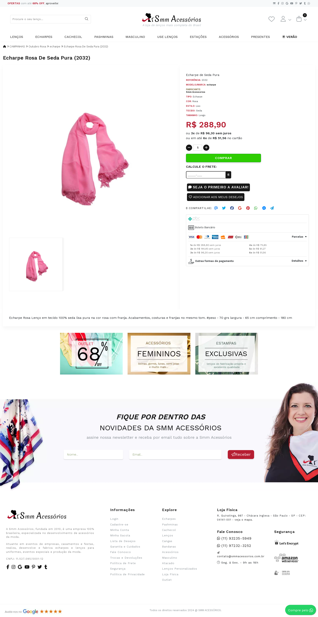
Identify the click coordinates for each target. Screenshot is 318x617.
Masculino (135, 37)
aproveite (52, 3)
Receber (241, 454)
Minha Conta (119, 530)
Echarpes (43, 37)
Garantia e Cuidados (125, 546)
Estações (198, 37)
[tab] (247, 219)
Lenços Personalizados (179, 568)
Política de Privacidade (127, 574)
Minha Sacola (120, 535)
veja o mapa (243, 519)
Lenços (16, 37)
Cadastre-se (119, 524)
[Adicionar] (206, 148)
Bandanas (169, 546)
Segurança (118, 568)
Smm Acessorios (195, 92)
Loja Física (170, 574)
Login (114, 518)
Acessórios (229, 37)
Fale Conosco (120, 552)
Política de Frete (123, 563)
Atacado (168, 563)
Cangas (167, 541)
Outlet (167, 579)
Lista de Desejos (123, 541)
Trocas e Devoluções (126, 557)
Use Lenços (167, 37)
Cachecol (73, 37)
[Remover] (189, 148)
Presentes (260, 37)
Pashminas (103, 37)
